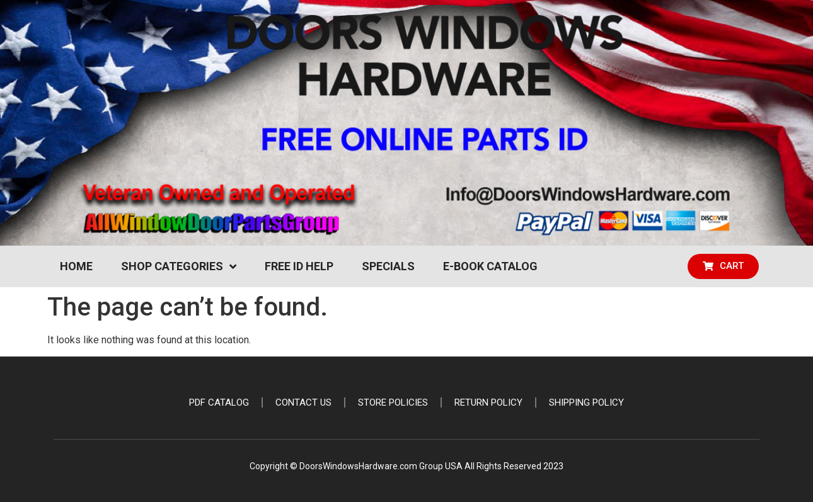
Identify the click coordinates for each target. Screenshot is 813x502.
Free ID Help (299, 266)
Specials (388, 266)
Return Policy (488, 402)
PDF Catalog (219, 402)
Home (76, 266)
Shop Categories (178, 266)
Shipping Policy (586, 402)
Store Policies (393, 402)
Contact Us (303, 402)
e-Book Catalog (490, 266)
